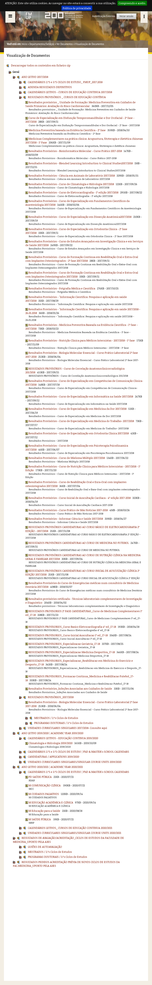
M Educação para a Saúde (44, 811)
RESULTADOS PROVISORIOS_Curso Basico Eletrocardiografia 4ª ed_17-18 (72, 627)
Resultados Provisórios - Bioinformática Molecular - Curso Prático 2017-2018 (75, 151)
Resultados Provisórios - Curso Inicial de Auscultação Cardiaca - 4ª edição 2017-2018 (80, 498)
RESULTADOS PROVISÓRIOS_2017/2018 (51, 697)
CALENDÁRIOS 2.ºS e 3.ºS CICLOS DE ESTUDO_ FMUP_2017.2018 (65, 82)
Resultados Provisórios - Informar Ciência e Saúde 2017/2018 (66, 519)
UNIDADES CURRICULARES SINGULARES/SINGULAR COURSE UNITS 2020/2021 (74, 833)
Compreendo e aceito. (132, 3)
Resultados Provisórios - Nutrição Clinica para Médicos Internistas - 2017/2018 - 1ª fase (82, 340)
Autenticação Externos (103, 16)
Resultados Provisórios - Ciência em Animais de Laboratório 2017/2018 (72, 175)
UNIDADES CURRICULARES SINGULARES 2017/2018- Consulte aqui (67, 728)
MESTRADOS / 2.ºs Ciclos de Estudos (56, 718)
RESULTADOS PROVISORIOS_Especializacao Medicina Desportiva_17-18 (72, 652)
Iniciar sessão (126, 16)
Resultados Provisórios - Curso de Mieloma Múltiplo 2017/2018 (67, 458)
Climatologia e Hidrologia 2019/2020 (50, 743)
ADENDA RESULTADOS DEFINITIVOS (50, 87)
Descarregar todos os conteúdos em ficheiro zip (40, 65)
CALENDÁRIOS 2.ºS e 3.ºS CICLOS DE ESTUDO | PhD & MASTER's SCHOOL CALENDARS (78, 751)
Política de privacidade (77, 8)
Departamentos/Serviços (41, 44)
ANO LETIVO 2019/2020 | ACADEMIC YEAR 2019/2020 (52, 733)
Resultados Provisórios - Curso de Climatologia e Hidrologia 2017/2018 (71, 184)
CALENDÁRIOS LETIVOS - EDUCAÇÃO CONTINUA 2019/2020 (63, 738)
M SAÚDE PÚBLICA (40, 819)
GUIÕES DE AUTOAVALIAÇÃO (45, 847)
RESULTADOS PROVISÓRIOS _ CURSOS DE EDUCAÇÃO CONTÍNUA (67, 97)
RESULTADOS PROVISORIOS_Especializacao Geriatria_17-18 (64, 644)
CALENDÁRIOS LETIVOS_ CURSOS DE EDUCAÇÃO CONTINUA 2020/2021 (70, 828)
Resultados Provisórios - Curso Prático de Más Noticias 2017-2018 (68, 510)
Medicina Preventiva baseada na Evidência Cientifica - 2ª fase (67, 130)
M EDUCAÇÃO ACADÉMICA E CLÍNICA (51, 802)
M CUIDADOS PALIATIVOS (44, 794)
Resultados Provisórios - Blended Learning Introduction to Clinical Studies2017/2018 (81, 163)
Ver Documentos (64, 44)
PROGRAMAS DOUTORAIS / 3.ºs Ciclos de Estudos (63, 723)
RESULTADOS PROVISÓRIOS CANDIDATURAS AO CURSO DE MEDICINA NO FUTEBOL (79, 543)
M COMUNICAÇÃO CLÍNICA (45, 785)
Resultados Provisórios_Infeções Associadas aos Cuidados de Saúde (70, 688)
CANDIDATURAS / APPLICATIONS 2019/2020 (53, 756)
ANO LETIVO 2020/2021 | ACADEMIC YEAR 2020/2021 (52, 767)
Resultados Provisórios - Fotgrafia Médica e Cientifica (62, 288)
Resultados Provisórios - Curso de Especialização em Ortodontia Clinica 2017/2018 (79, 433)
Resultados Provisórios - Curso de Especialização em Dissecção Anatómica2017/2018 (80, 217)
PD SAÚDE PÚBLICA (40, 777)
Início (24, 44)
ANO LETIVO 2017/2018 (35, 77)
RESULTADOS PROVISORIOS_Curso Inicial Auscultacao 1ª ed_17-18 (68, 635)
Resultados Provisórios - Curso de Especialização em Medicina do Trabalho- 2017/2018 (81, 421)
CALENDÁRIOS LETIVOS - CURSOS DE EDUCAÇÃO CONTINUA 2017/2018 (70, 92)
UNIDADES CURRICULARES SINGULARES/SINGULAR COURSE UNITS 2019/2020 (74, 762)
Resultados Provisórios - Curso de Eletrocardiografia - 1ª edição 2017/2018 (73, 192)
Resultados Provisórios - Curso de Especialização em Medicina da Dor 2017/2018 (77, 409)
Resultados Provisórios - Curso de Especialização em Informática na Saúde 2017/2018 (81, 396)
